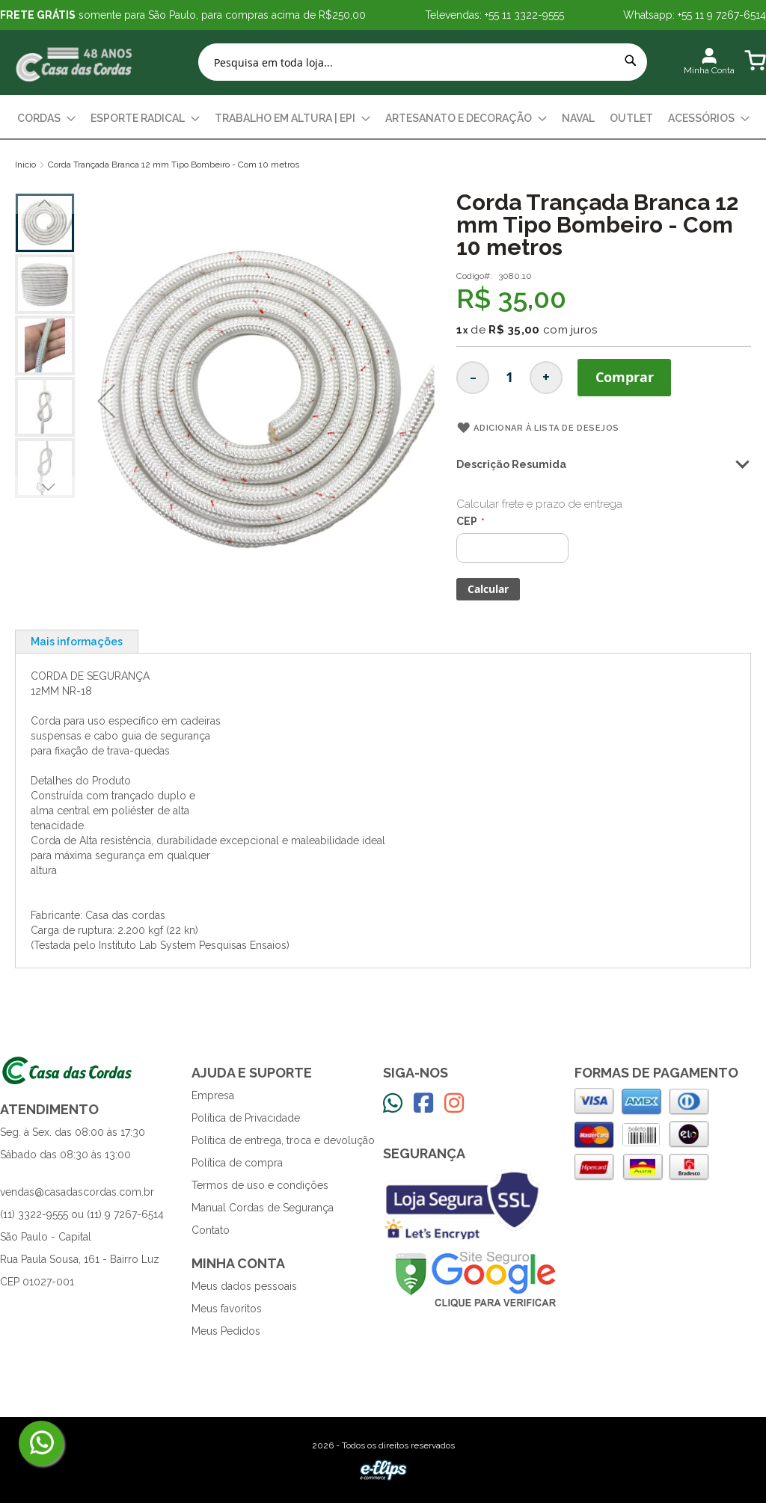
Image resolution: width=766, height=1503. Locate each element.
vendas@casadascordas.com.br (77, 1192)
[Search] (631, 61)
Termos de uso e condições (260, 1185)
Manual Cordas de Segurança (263, 1208)
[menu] (383, 118)
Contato (211, 1230)
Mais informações (77, 642)
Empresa (213, 1095)
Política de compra (237, 1163)
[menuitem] (46, 118)
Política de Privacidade (246, 1118)
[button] (106, 401)
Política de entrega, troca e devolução (283, 1140)
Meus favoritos (227, 1309)
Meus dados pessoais (244, 1286)
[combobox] (422, 62)
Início (25, 164)
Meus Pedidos (226, 1331)
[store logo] (75, 62)
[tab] (76, 641)
